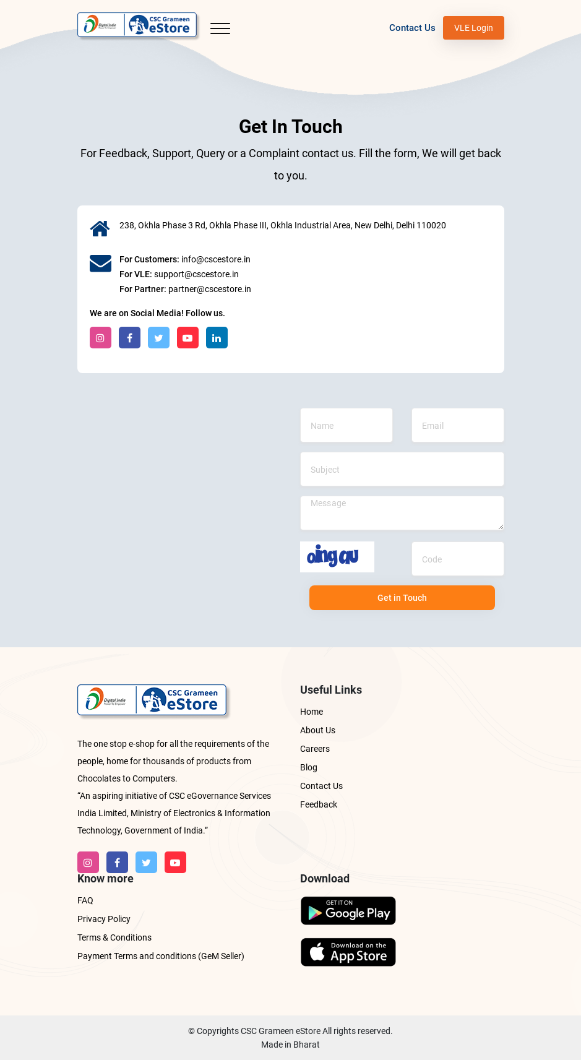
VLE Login (473, 28)
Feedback (318, 804)
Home (311, 712)
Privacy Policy (104, 919)
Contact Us (412, 27)
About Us (317, 730)
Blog (308, 767)
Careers (315, 749)
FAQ (85, 900)
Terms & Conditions (114, 937)
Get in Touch (402, 598)
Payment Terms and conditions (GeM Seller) (160, 956)
